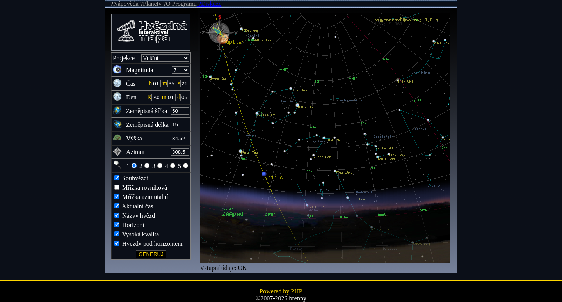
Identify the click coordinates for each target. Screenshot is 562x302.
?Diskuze (209, 3)
